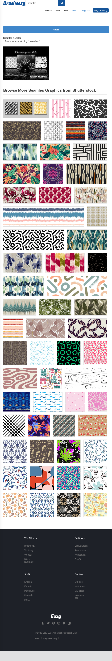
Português (29, 591)
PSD (74, 10)
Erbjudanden (81, 546)
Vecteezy (28, 550)
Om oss (79, 582)
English (28, 582)
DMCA (78, 559)
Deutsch (28, 595)
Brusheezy (29, 546)
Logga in (86, 10)
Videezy (28, 554)
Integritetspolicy (50, 638)
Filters (56, 29)
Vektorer (48, 10)
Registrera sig (100, 10)
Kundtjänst (80, 554)
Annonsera (80, 550)
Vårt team (80, 586)
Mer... (27, 600)
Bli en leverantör (29, 560)
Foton (57, 10)
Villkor (37, 638)
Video (66, 10)
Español (28, 586)
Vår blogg (79, 591)
